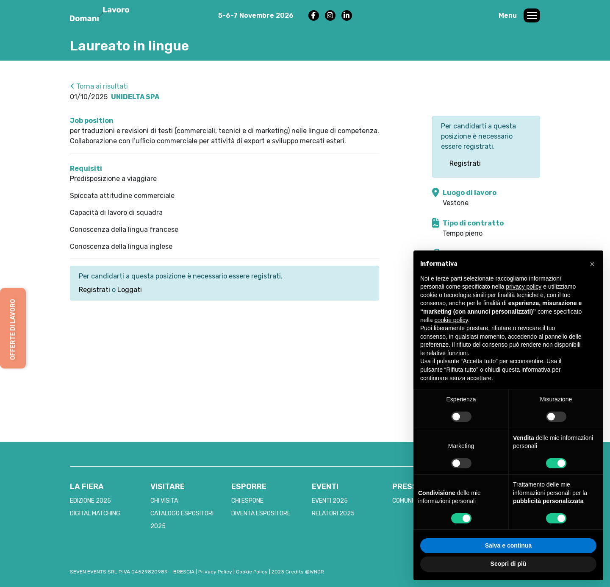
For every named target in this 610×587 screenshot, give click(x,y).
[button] (592, 264)
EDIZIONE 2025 (90, 500)
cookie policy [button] (451, 320)
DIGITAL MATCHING (95, 513)
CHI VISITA (164, 500)
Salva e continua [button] (508, 545)
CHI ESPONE (247, 500)
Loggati (129, 290)
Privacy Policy (215, 572)
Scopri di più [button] (509, 563)
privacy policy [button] (523, 286)
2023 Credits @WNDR (298, 572)
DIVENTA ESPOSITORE (261, 513)
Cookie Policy (252, 572)
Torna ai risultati (99, 86)
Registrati (94, 290)
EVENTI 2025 (330, 500)
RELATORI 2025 (333, 513)
